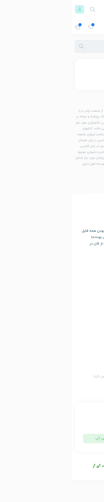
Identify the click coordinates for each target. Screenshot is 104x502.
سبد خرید (89, 286)
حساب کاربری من (85, 293)
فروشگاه (90, 279)
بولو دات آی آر (32, 465)
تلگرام (74, 438)
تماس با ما (89, 300)
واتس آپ (30, 438)
